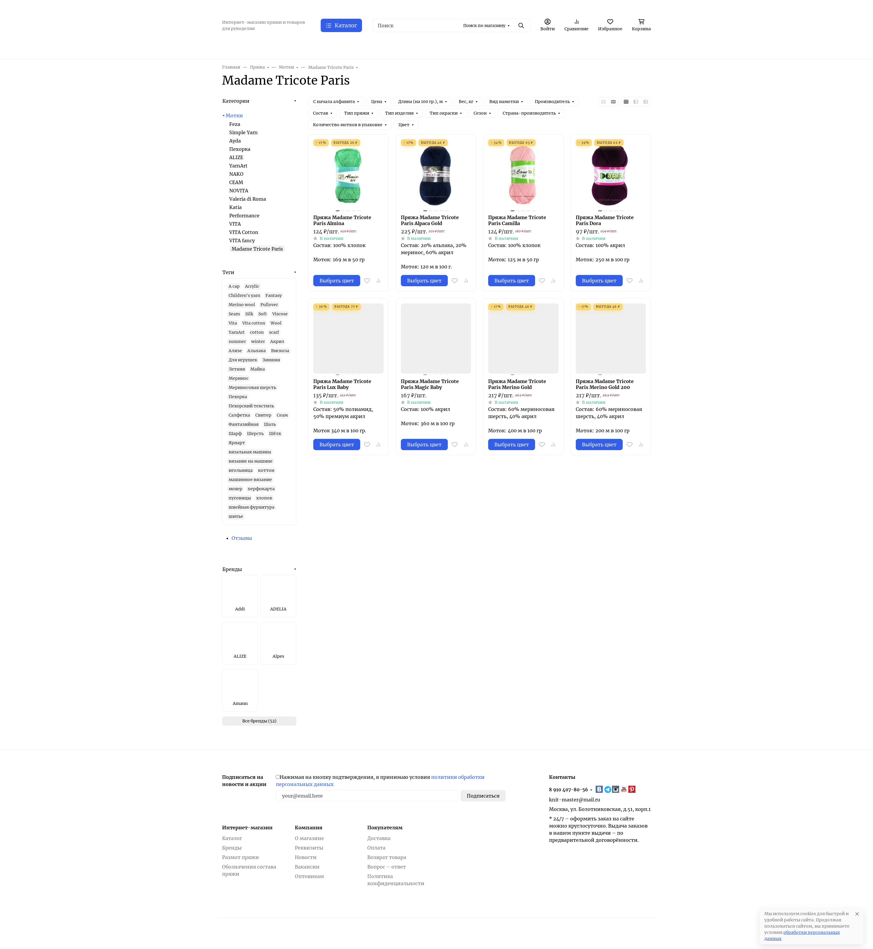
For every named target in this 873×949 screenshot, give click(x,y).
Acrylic (252, 286)
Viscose (280, 314)
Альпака (256, 350)
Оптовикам (309, 876)
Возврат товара (386, 857)
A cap (234, 286)
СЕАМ (236, 182)
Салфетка (239, 415)
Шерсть (255, 433)
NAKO (236, 174)
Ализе (235, 350)
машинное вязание (250, 479)
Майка (257, 369)
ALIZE (236, 157)
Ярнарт (237, 442)
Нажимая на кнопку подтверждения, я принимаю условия (380, 780)
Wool (276, 323)
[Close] (857, 914)
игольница (241, 470)
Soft (262, 314)
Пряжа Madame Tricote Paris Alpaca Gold (430, 220)
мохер (235, 488)
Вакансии (307, 867)
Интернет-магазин (247, 827)
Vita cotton (253, 323)
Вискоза (280, 350)
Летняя (237, 369)
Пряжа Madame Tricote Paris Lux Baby (342, 384)
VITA (235, 224)
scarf (274, 332)
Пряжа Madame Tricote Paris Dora (605, 220)
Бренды (232, 569)
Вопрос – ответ (386, 867)
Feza (234, 124)
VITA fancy (242, 240)
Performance (244, 216)
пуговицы (240, 498)
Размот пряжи (240, 857)
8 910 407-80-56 (568, 790)
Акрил (277, 341)
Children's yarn (244, 295)
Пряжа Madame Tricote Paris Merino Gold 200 (605, 384)
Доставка (378, 838)
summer (237, 341)
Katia (235, 207)
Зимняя (271, 360)
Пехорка (239, 149)
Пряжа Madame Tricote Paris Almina (342, 220)
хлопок (264, 498)
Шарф (235, 433)
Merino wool (242, 304)
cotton (257, 332)
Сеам (282, 415)
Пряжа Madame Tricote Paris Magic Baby (430, 384)
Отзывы (242, 538)
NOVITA (238, 191)
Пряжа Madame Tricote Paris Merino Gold (517, 384)
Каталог (232, 838)
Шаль (270, 424)
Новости (306, 857)
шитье (236, 516)
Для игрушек (243, 360)
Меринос (239, 378)
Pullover (269, 304)
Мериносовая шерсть (252, 387)
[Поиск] (452, 25)
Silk (249, 314)
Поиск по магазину (484, 25)
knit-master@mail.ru (574, 800)
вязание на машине (251, 461)
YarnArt (238, 166)
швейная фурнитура (251, 507)
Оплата (376, 848)
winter (258, 341)
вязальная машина (250, 452)
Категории (235, 101)
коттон (266, 470)
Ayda (235, 141)
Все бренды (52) (259, 721)
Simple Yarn (243, 132)
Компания (308, 827)
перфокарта (261, 488)
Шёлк (275, 433)
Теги (228, 272)
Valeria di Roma (247, 199)
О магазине (309, 838)
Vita (233, 323)
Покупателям (385, 827)
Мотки (234, 115)
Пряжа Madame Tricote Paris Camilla (517, 220)
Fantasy (273, 295)
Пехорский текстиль (251, 406)
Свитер (263, 415)
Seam (234, 314)
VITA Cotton (243, 232)
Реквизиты (309, 848)
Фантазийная (244, 424)
